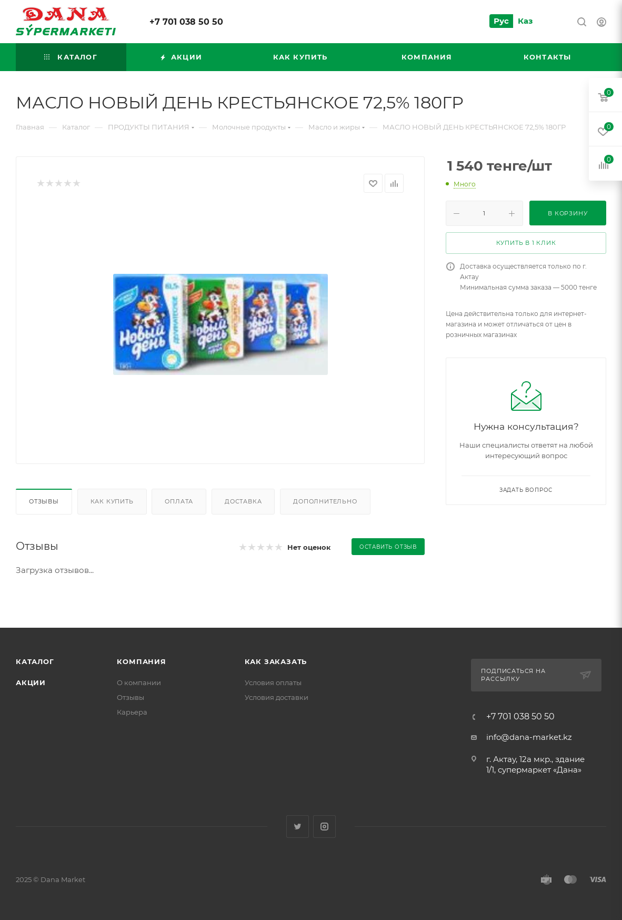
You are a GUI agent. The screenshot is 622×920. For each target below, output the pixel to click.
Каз (525, 21)
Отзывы (44, 501)
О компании (139, 682)
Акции (31, 682)
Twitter (297, 826)
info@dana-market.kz (529, 737)
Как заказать (276, 661)
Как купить (112, 501)
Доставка (243, 501)
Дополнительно (325, 501)
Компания (141, 661)
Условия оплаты (273, 682)
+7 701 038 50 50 (186, 22)
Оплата (179, 501)
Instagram (324, 826)
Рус (501, 21)
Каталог (35, 661)
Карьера (132, 712)
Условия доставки (276, 697)
